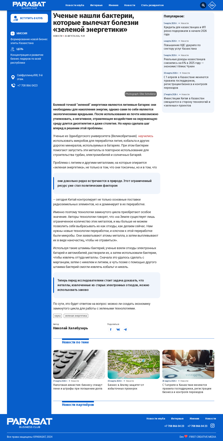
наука (57, 315)
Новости (129, 5)
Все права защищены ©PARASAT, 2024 (29, 436)
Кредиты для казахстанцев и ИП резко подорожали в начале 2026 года (185, 31)
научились (145, 136)
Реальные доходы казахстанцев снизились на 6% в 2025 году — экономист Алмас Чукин (184, 63)
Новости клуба (75, 5)
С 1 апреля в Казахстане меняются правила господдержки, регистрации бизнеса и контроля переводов (186, 82)
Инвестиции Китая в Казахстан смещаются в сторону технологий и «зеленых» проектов (187, 102)
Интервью (96, 5)
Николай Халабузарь (70, 328)
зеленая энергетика (76, 315)
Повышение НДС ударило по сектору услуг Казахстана (182, 46)
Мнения (113, 5)
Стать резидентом (152, 5)
